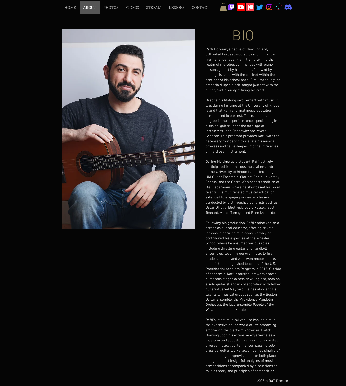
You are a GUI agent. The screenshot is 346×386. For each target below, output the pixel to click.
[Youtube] (241, 7)
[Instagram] (269, 7)
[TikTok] (279, 7)
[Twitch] (231, 7)
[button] (223, 7)
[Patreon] (250, 7)
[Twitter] (260, 7)
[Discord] (288, 7)
